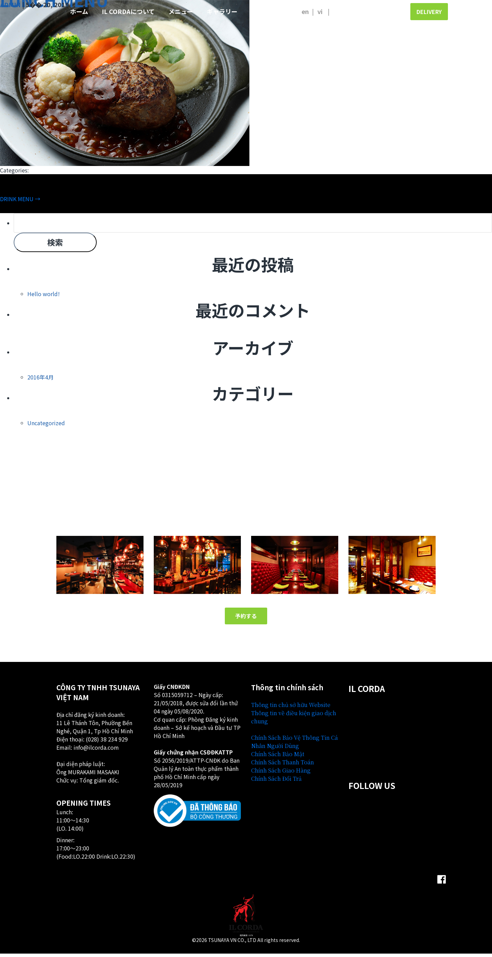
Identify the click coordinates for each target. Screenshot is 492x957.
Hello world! (43, 296)
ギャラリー (222, 11)
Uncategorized (46, 425)
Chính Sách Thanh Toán (282, 765)
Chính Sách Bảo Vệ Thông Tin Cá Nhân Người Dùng (294, 745)
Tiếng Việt (323, 11)
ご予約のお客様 (375, 11)
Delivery (429, 12)
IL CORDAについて (128, 11)
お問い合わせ (269, 11)
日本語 (339, 11)
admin (10, 4)
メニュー (180, 11)
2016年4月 (40, 380)
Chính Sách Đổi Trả (276, 782)
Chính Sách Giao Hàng (281, 773)
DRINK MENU (20, 199)
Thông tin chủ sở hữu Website (290, 708)
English (305, 11)
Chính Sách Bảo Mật (277, 757)
